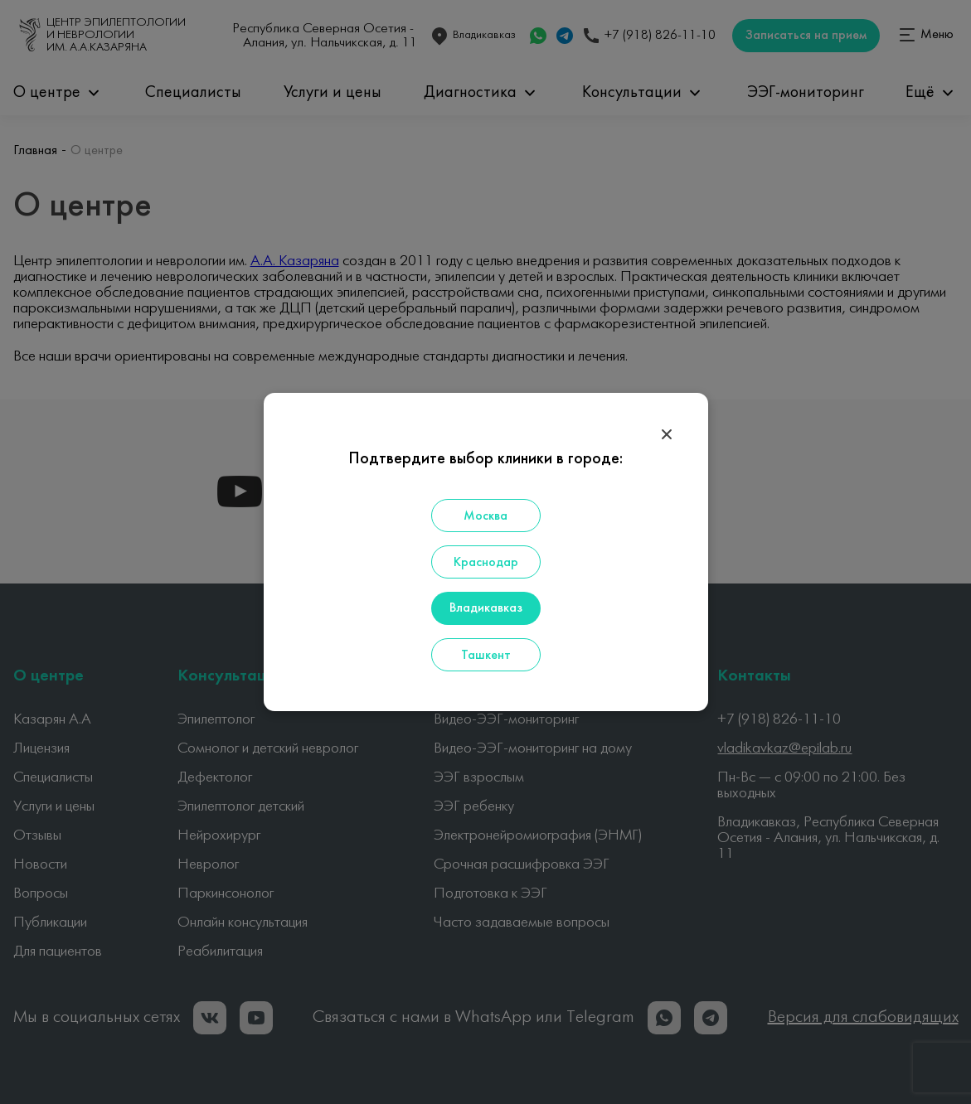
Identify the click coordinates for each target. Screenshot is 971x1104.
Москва (485, 516)
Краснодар (486, 562)
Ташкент (486, 655)
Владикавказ (485, 608)
